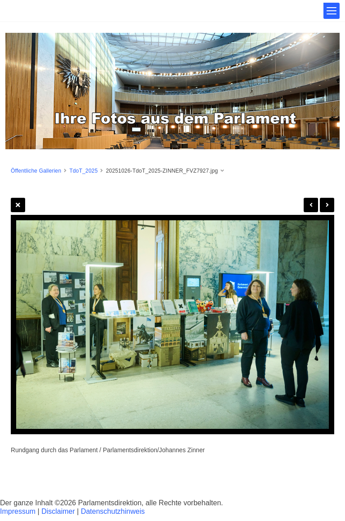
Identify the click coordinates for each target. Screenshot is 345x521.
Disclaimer (58, 511)
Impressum (17, 511)
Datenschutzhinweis (113, 511)
